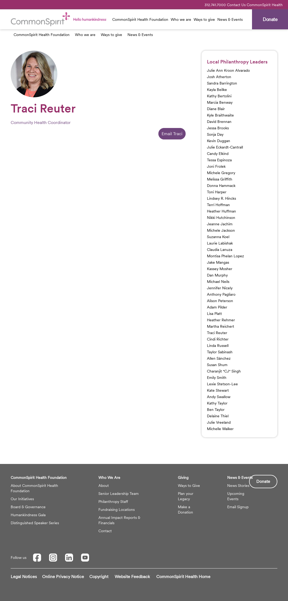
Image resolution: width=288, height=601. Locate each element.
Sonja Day (215, 134)
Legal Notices (24, 576)
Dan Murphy (217, 275)
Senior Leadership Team (118, 493)
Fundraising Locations (116, 509)
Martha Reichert (220, 326)
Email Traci (172, 133)
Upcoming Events (235, 496)
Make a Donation (185, 509)
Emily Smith (216, 377)
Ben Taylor (216, 409)
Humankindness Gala (28, 515)
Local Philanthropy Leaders (237, 62)
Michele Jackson (221, 230)
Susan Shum (217, 365)
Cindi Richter (218, 339)
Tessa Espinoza (219, 160)
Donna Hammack (221, 185)
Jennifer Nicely (220, 288)
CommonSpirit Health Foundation (140, 19)
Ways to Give (189, 485)
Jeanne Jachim (220, 224)
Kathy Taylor (217, 403)
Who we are (181, 19)
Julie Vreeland (219, 422)
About (103, 485)
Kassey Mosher (219, 269)
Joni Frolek (216, 166)
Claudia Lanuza (219, 249)
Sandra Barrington (222, 83)
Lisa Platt (214, 313)
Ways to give (204, 19)
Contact (105, 531)
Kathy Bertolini (219, 96)
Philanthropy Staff (113, 501)
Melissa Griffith (219, 179)
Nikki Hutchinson (221, 217)
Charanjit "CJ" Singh (224, 371)
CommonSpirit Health (265, 5)
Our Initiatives (22, 499)
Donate (263, 481)
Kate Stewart (218, 390)
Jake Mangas (218, 262)
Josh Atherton (219, 77)
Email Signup (238, 507)
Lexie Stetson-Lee (222, 384)
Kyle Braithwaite (220, 115)
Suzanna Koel (218, 237)
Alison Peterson (220, 301)
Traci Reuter (217, 333)
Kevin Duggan (218, 141)
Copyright (98, 576)
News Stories (238, 485)
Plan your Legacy (185, 496)
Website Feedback (132, 576)
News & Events (230, 19)
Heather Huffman (221, 211)
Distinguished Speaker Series (35, 523)
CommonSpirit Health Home (183, 576)
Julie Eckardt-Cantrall (225, 147)
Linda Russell (218, 345)
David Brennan (219, 121)
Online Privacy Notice (63, 576)
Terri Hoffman (218, 205)
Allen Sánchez (219, 358)
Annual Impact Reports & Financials (119, 520)
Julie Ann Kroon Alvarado (228, 70)
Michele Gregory (221, 173)
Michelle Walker (220, 429)
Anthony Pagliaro (221, 294)
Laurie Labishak (220, 243)
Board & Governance (28, 507)
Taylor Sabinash (220, 352)
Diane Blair (216, 109)
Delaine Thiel (218, 416)
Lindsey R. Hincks (221, 198)
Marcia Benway (220, 102)
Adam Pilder (217, 307)
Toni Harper (216, 192)
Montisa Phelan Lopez (225, 256)
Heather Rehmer (221, 320)
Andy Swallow (218, 397)
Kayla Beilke (217, 89)
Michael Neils (218, 281)
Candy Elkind (218, 153)
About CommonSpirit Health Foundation (34, 488)
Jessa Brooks (218, 128)
